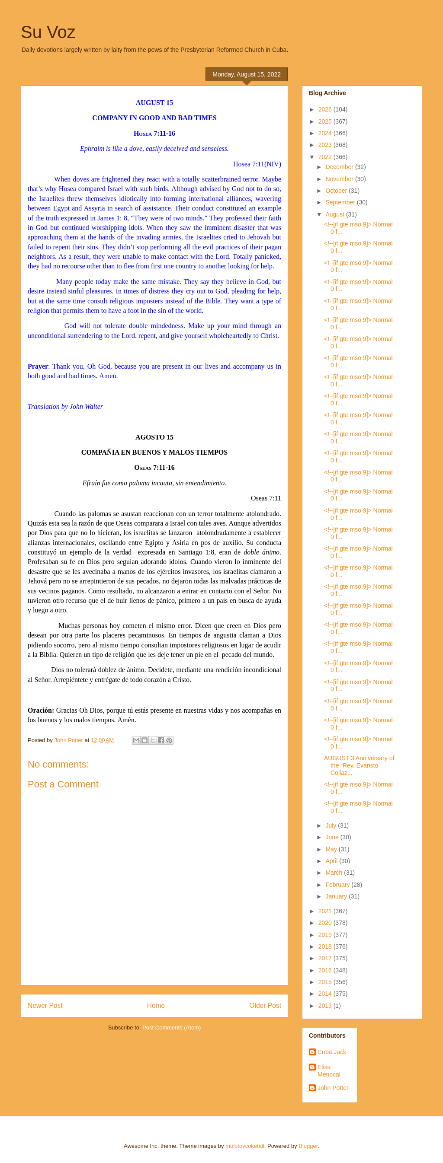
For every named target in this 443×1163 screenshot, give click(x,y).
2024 (326, 133)
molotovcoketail (244, 1146)
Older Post (265, 1005)
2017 (326, 958)
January (337, 896)
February (338, 884)
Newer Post (45, 1005)
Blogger (308, 1146)
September (340, 202)
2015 (326, 981)
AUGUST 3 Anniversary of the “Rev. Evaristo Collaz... (359, 765)
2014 (326, 993)
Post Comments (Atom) (171, 1027)
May (331, 849)
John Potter (333, 1087)
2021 (326, 911)
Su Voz (48, 31)
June (332, 837)
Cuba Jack (332, 1051)
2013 (326, 1005)
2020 (326, 922)
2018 (326, 946)
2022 (326, 156)
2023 (326, 144)
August (335, 214)
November (340, 178)
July (331, 825)
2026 (326, 109)
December (340, 166)
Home (156, 1005)
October (337, 190)
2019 (326, 934)
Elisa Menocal (329, 1071)
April (332, 860)
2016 (326, 970)
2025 (326, 121)
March (334, 872)
